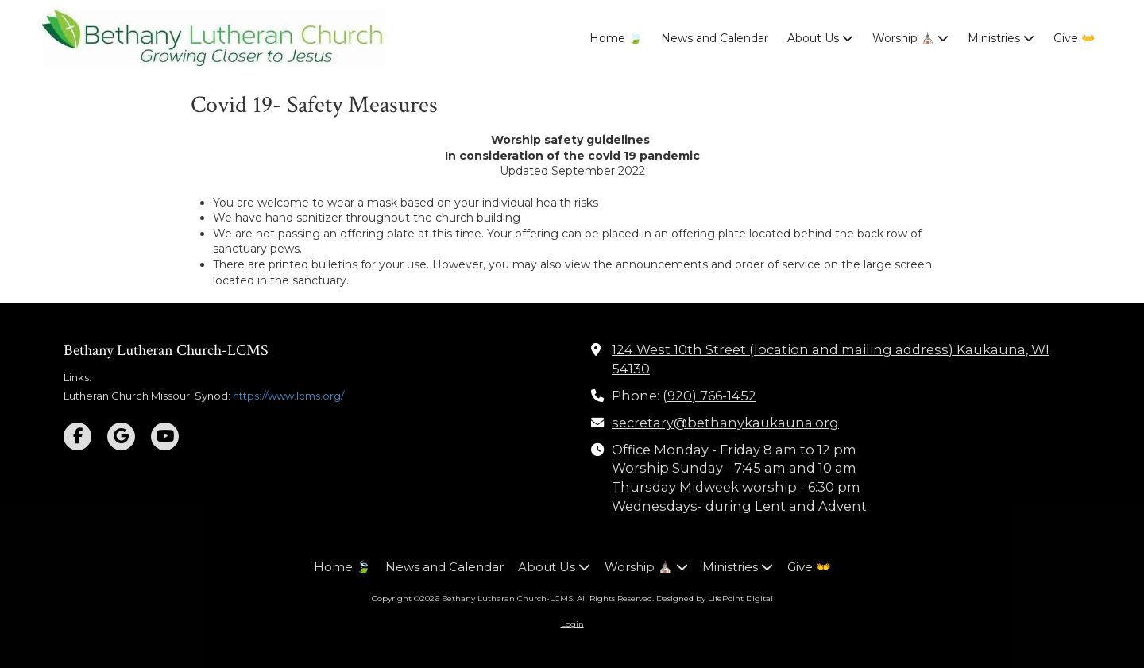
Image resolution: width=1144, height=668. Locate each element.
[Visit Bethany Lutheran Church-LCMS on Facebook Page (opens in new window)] (77, 436)
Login (572, 624)
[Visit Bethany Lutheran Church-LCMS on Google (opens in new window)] (121, 436)
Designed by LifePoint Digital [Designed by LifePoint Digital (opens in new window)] (714, 598)
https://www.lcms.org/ (288, 395)
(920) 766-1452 (709, 396)
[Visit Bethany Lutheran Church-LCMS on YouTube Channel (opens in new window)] (165, 436)
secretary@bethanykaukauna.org (725, 423)
